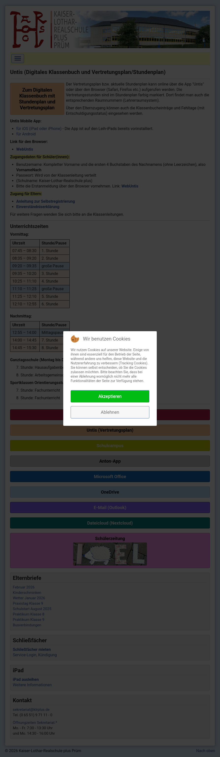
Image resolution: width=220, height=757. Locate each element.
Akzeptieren (110, 396)
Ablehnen (110, 412)
